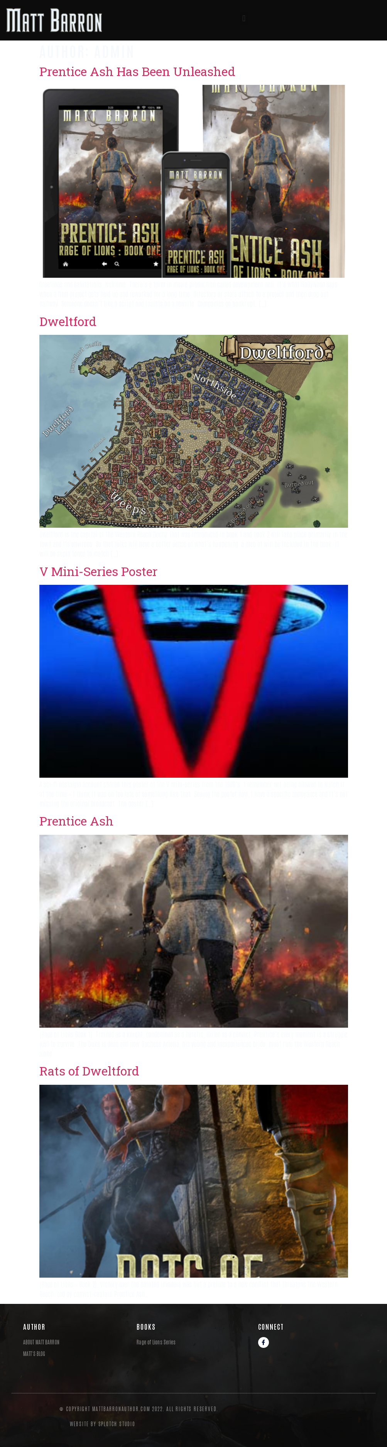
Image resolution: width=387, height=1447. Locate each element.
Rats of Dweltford (89, 1070)
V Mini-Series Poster (98, 571)
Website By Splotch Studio (102, 1423)
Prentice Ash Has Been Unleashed (137, 71)
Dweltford (67, 321)
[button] (244, 18)
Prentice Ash (76, 820)
